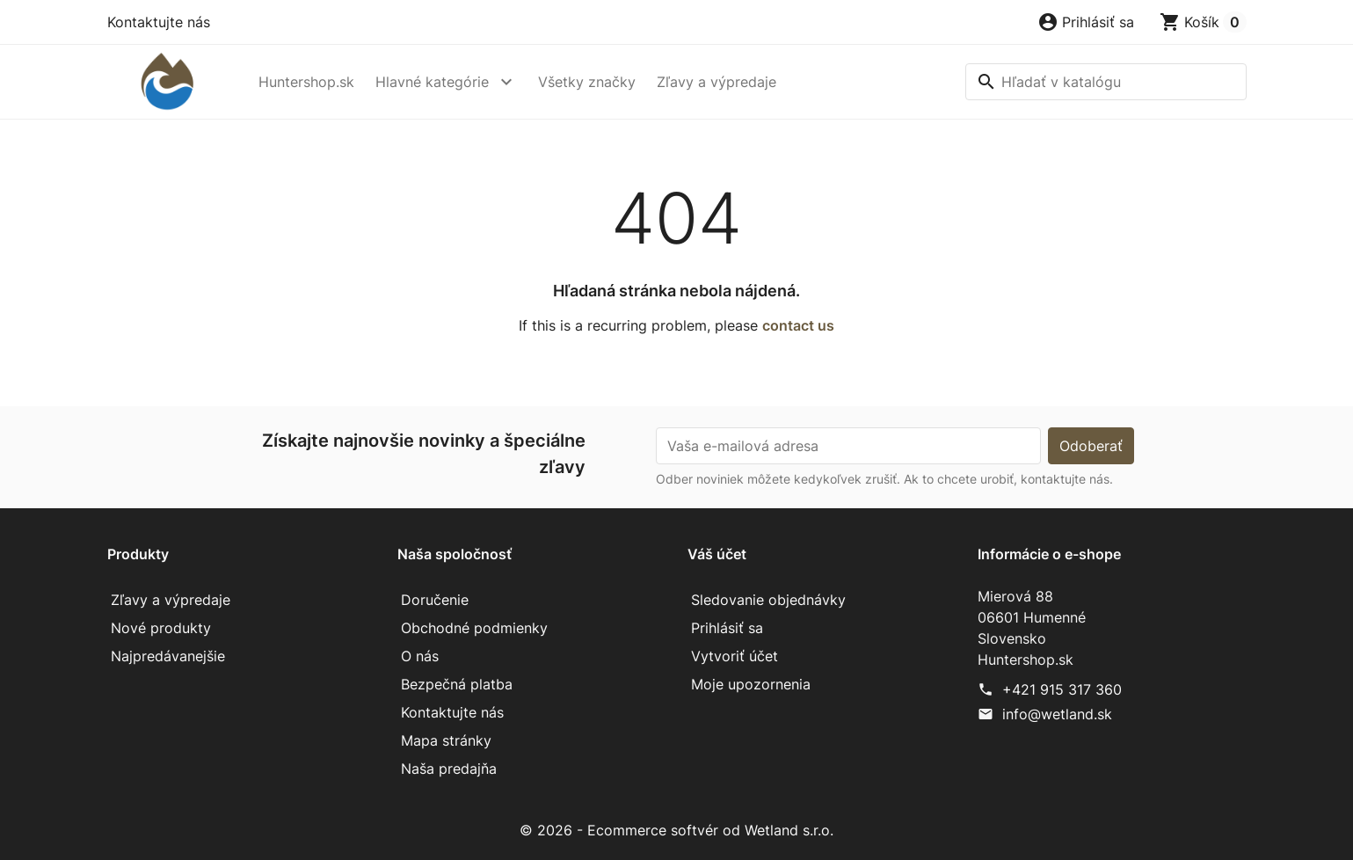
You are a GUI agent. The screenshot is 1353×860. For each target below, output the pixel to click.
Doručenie (435, 600)
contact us (798, 325)
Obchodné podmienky (474, 628)
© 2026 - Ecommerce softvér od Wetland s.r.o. (676, 830)
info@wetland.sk (1057, 714)
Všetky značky (587, 82)
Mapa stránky (446, 740)
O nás (420, 656)
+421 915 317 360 (1062, 689)
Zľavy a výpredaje (716, 82)
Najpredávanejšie (168, 656)
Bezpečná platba (457, 684)
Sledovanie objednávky (768, 600)
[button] (1086, 22)
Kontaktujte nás (158, 22)
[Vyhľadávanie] (1106, 81)
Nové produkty (161, 628)
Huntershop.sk (306, 82)
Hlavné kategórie (432, 82)
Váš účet (716, 554)
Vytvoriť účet (734, 656)
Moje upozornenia (751, 684)
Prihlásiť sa (727, 628)
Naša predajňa (449, 768)
